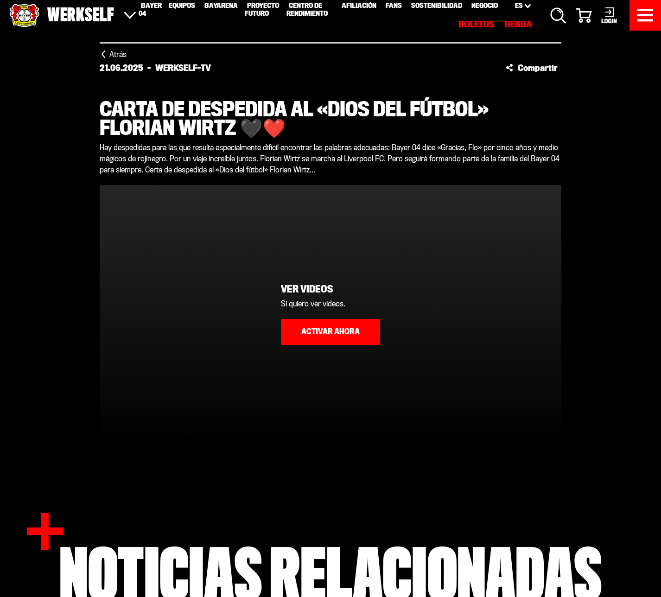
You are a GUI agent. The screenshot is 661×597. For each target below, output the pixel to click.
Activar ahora (330, 331)
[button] (531, 67)
